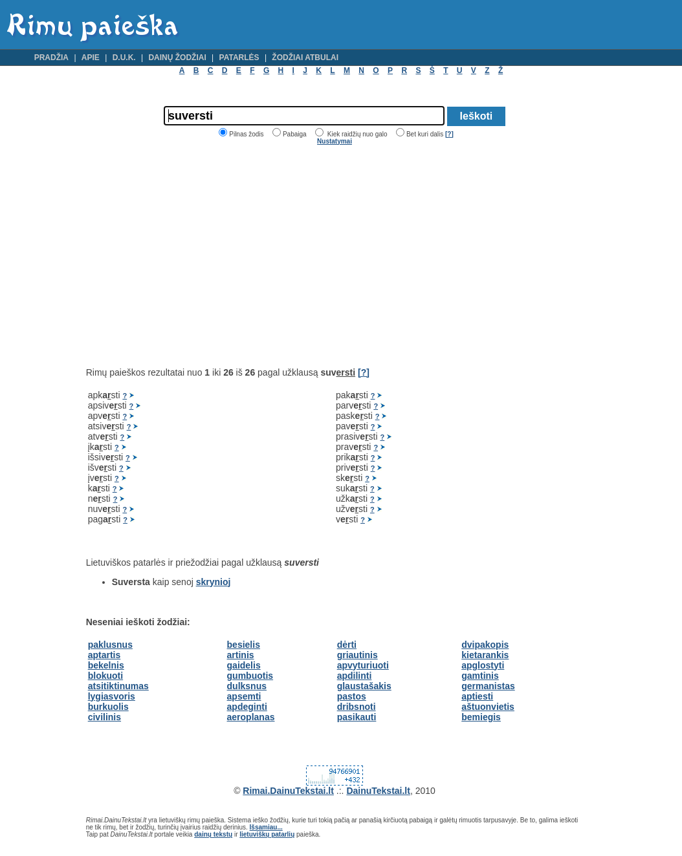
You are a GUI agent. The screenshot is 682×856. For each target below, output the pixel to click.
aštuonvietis (487, 706)
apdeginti (247, 706)
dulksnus (247, 686)
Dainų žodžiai (177, 57)
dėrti (347, 644)
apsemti (244, 696)
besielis (243, 644)
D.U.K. (124, 57)
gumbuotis (250, 675)
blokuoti (105, 675)
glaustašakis (364, 686)
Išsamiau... (266, 827)
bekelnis (106, 665)
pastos (351, 696)
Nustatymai (334, 141)
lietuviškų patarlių (266, 834)
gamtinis (480, 675)
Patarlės (239, 57)
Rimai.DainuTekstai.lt (288, 791)
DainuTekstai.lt (378, 791)
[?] (449, 134)
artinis (240, 655)
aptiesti (477, 696)
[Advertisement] (194, 256)
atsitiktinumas (118, 686)
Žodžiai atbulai (305, 57)
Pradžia (51, 57)
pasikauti (357, 717)
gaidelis (244, 665)
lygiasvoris (111, 696)
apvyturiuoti (363, 665)
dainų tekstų (213, 834)
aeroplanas (251, 717)
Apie (91, 57)
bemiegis (481, 717)
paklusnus (110, 644)
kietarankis (485, 655)
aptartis (104, 655)
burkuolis (108, 706)
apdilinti (354, 675)
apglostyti (482, 665)
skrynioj (213, 582)
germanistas (487, 686)
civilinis (104, 717)
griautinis (357, 655)
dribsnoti (356, 706)
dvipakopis (485, 644)
